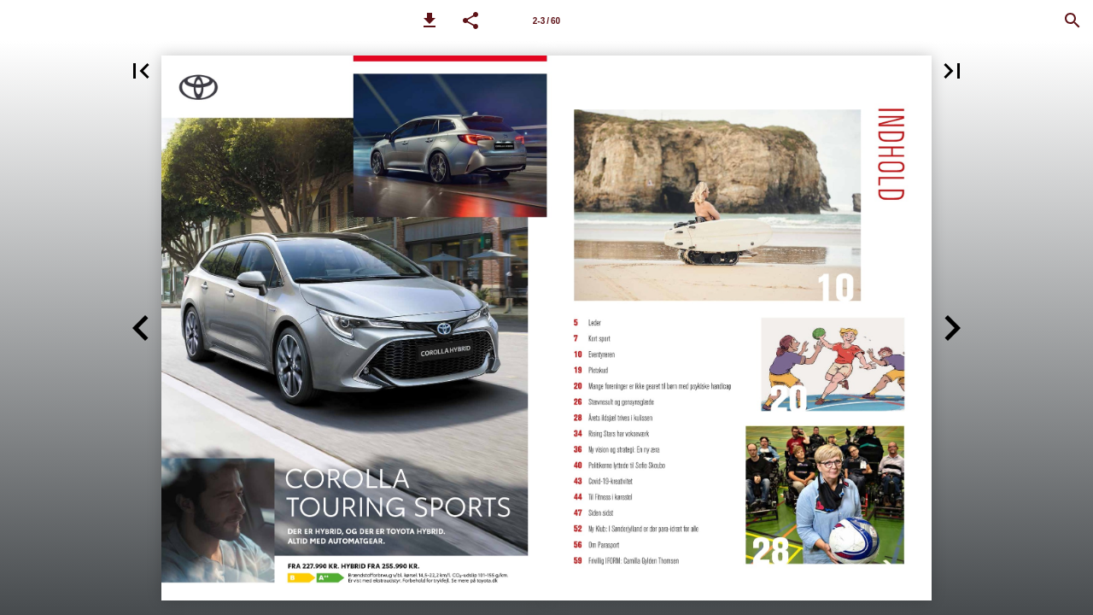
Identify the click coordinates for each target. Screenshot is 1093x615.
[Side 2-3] (546, 20)
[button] (429, 20)
